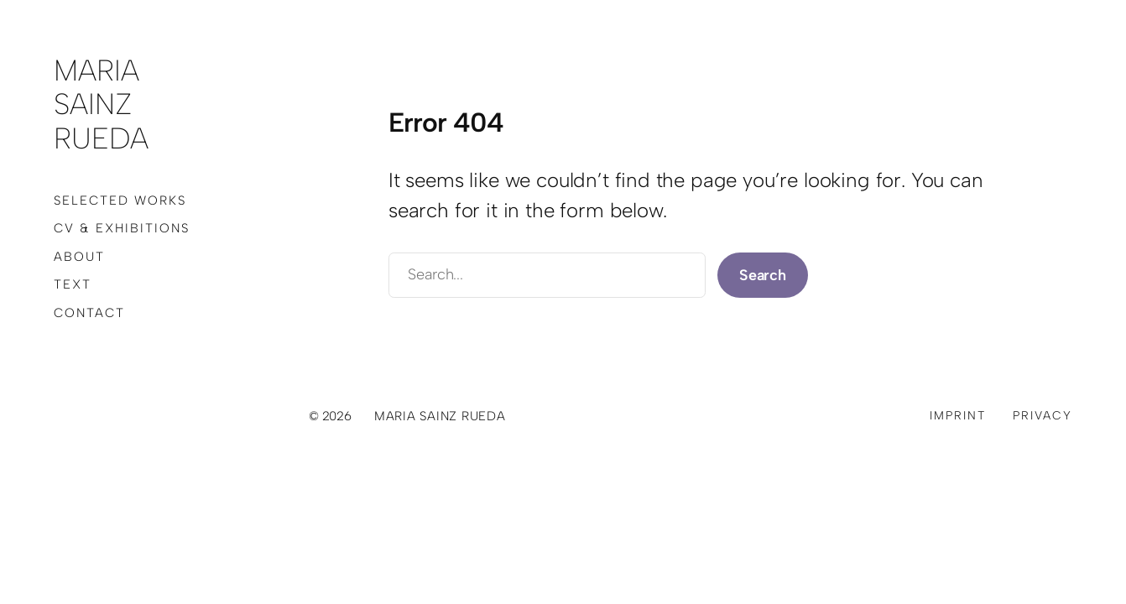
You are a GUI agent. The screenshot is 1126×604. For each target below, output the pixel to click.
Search (762, 275)
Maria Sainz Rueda (101, 104)
